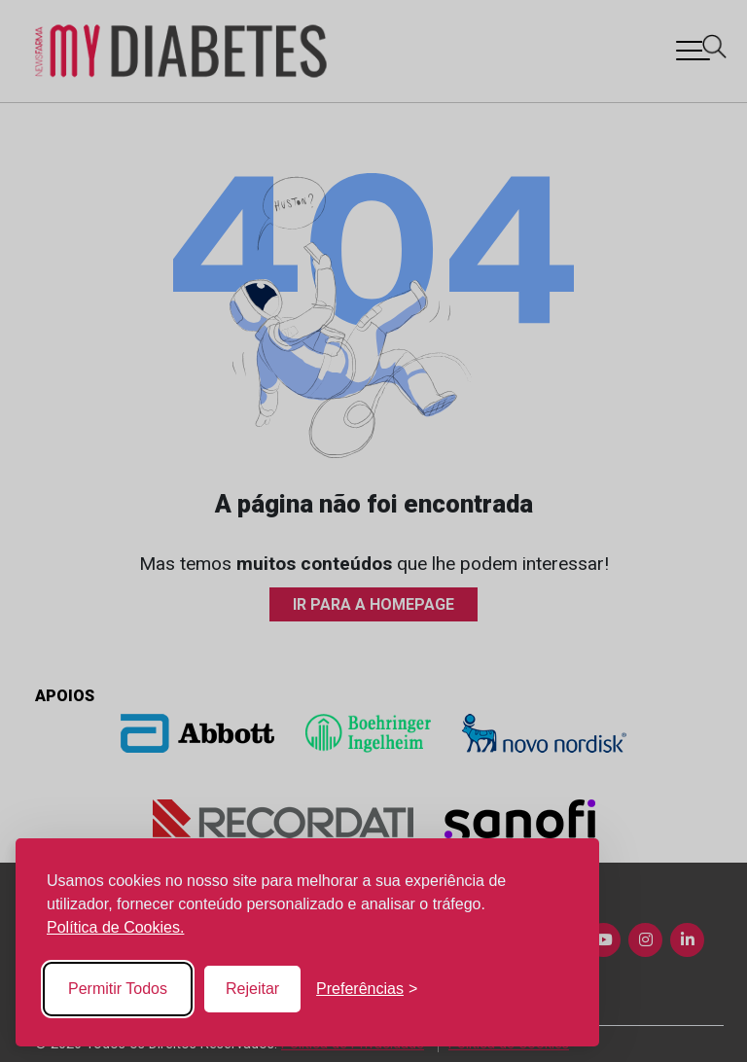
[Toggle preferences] (366, 989)
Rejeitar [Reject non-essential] (252, 988)
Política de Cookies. (115, 927)
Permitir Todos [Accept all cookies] (117, 988)
